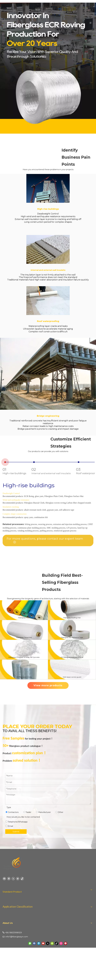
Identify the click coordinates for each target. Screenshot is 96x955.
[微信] (17, 878)
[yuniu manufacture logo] (13, 863)
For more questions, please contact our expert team (45, 538)
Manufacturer (43, 812)
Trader (27, 812)
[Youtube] (43, 943)
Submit (16, 831)
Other (59, 812)
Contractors (12, 812)
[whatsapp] (29, 943)
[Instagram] (61, 943)
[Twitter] (13, 878)
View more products (48, 685)
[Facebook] (4, 878)
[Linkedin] (8, 878)
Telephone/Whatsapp (17, 822)
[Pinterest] (65, 943)
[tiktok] (22, 878)
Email (9, 826)
